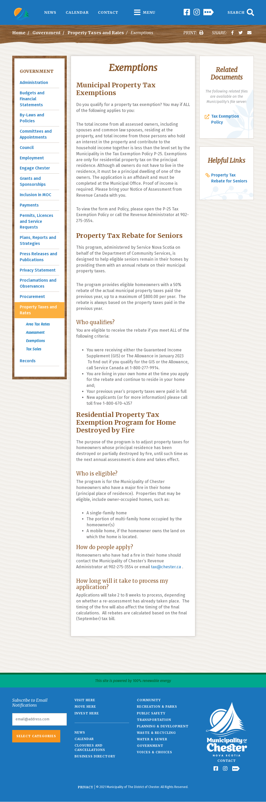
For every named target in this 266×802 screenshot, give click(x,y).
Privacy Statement (38, 270)
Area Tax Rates (38, 324)
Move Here (85, 706)
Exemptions (35, 341)
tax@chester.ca (166, 566)
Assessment (35, 332)
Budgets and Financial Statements (32, 98)
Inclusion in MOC (35, 194)
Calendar (77, 12)
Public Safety (151, 713)
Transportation (154, 720)
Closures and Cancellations (90, 747)
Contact (108, 12)
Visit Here (85, 700)
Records (28, 360)
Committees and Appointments (36, 134)
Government (46, 32)
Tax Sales (33, 349)
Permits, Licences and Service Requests (36, 221)
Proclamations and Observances (38, 283)
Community (149, 700)
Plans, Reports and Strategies (38, 240)
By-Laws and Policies (32, 117)
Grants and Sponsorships (33, 181)
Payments (29, 205)
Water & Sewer (152, 739)
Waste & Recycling (156, 733)
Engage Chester (35, 168)
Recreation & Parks (157, 706)
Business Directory (95, 756)
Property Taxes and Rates (96, 32)
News (50, 12)
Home (18, 32)
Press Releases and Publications (38, 256)
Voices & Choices (154, 752)
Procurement (32, 296)
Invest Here (87, 713)
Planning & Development (163, 726)
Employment (32, 157)
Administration (34, 82)
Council (27, 147)
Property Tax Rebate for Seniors (229, 178)
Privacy (85, 787)
